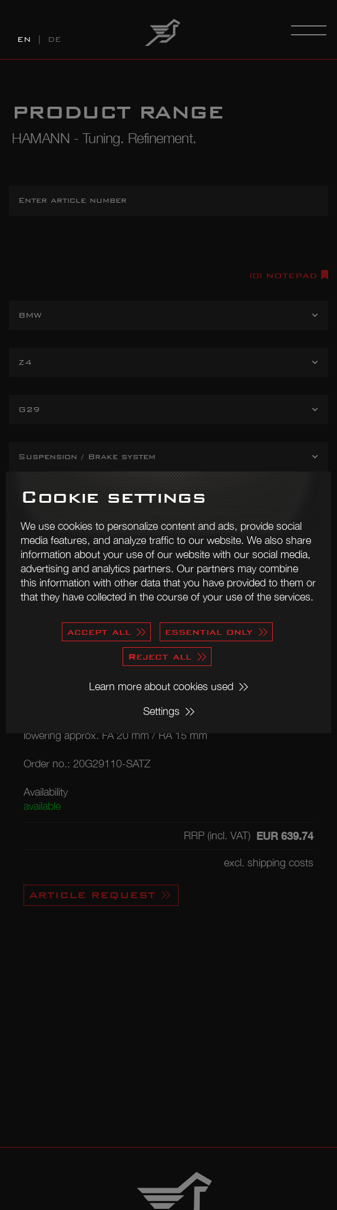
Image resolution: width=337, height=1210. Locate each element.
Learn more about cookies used (161, 686)
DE (54, 39)
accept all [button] (99, 631)
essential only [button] (209, 631)
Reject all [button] (159, 656)
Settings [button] (161, 711)
